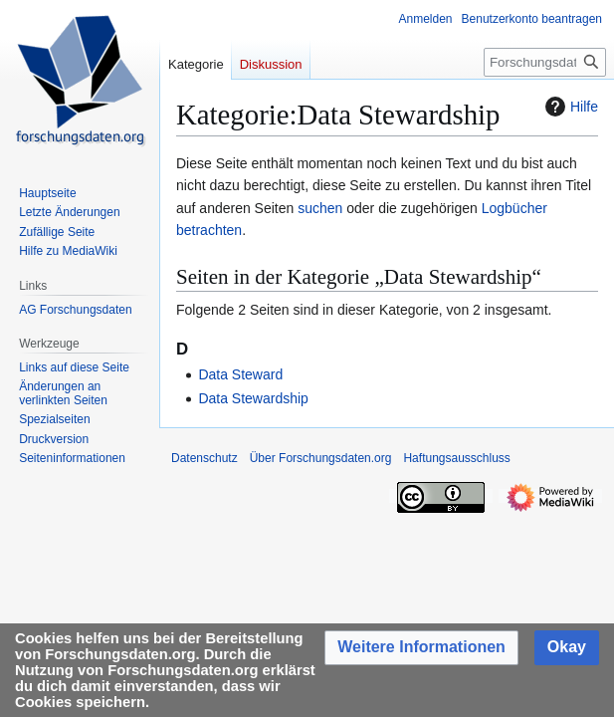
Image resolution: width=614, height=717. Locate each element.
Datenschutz (204, 458)
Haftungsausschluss (456, 458)
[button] (421, 647)
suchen (320, 208)
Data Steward (240, 374)
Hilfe (569, 107)
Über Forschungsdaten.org (321, 458)
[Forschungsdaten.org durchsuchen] (545, 62)
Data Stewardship (253, 398)
